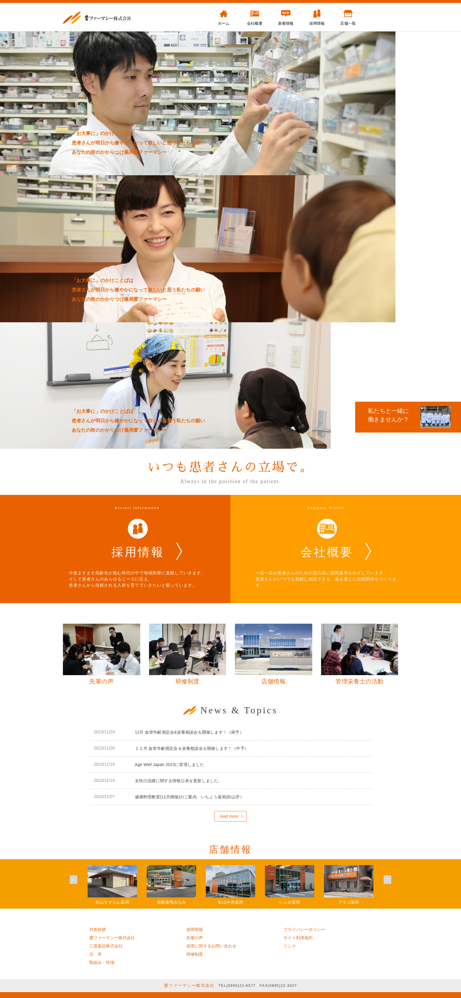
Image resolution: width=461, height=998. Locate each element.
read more (229, 816)
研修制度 (194, 954)
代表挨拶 (97, 929)
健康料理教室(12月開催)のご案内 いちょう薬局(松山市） (189, 797)
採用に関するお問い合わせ (211, 946)
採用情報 (194, 929)
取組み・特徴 (101, 962)
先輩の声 (194, 937)
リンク (289, 946)
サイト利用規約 (298, 937)
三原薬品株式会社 (106, 946)
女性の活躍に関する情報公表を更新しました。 (179, 780)
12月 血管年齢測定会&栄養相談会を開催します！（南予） (189, 732)
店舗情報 (230, 849)
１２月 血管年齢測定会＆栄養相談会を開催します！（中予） (192, 748)
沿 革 (95, 954)
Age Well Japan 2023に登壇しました (169, 764)
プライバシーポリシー (304, 929)
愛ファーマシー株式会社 (112, 937)
